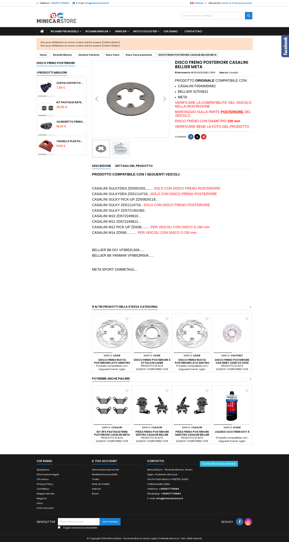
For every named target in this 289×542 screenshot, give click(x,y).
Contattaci (193, 31)
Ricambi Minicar (97, 31)
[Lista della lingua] (198, 3)
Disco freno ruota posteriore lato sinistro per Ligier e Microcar (112, 363)
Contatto (155, 461)
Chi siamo (171, 31)
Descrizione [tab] (101, 166)
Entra (225, 3)
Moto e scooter (145, 31)
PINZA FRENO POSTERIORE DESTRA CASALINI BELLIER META (152, 434)
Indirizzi (96, 489)
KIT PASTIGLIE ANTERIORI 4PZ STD (70, 102)
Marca (224, 72)
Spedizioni (43, 469)
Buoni (95, 493)
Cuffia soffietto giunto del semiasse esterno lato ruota (70, 82)
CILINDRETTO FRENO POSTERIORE (70, 121)
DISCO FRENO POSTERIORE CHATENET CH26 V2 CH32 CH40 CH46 (232, 363)
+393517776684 (59, 3)
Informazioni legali (48, 474)
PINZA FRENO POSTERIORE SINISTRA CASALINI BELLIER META (192, 434)
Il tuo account (104, 461)
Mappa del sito (46, 493)
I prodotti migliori (52, 72)
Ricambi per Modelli (65, 31)
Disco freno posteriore (56, 63)
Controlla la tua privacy (219, 464)
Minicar (120, 31)
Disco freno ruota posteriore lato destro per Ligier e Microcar (192, 363)
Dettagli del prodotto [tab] (134, 166)
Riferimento (182, 72)
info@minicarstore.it (97, 3)
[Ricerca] (216, 15)
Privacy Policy (45, 484)
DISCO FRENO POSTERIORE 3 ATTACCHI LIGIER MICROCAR (152, 363)
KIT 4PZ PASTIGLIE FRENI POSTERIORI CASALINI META (112, 433)
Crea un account (242, 3)
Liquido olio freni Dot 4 (232, 432)
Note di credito (101, 484)
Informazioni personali (105, 469)
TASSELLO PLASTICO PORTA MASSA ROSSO (70, 141)
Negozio (42, 498)
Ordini (95, 479)
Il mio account (45, 508)
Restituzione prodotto (105, 474)
